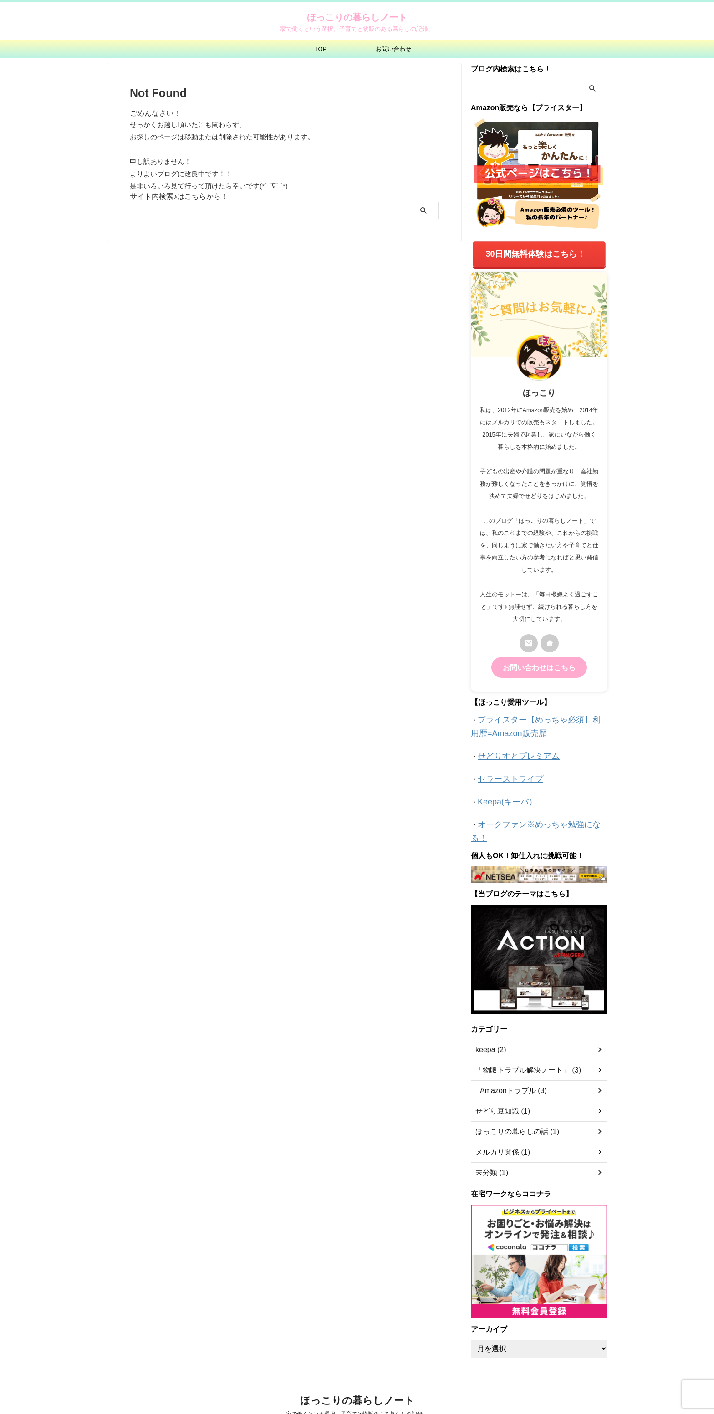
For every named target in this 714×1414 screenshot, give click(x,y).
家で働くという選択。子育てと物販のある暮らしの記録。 (357, 1389)
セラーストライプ (505, 769)
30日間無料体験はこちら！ (535, 252)
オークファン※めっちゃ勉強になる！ (536, 812)
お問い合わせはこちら (539, 663)
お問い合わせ (393, 49)
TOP (321, 49)
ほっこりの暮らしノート (357, 17)
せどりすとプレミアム (512, 748)
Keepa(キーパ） (502, 790)
